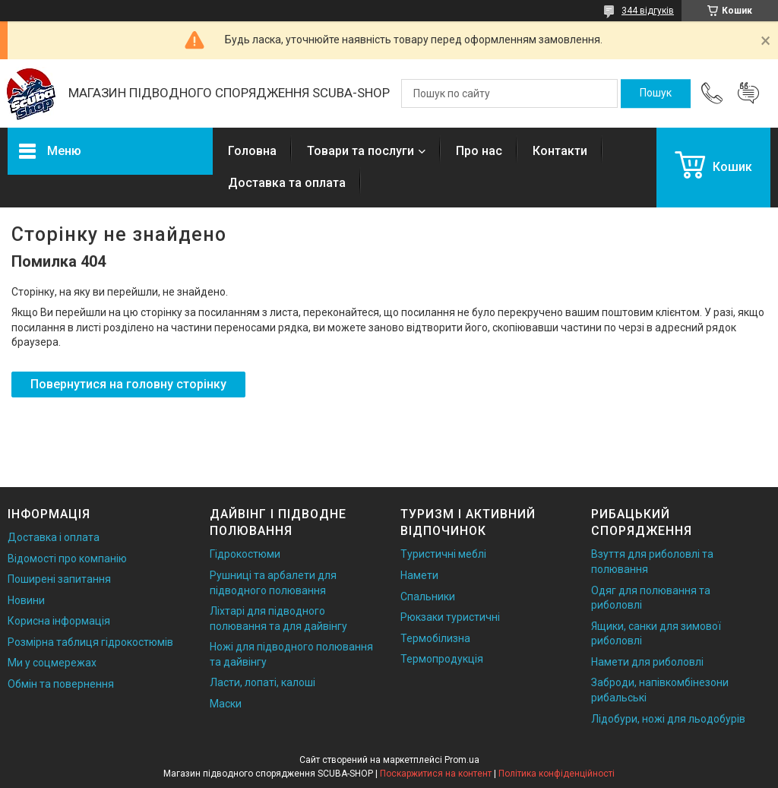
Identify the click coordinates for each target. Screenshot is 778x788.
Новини (26, 600)
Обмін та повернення (61, 684)
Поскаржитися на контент (436, 773)
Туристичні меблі (443, 554)
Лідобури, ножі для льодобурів (668, 719)
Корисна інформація (59, 621)
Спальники (427, 596)
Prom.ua (461, 760)
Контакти (560, 151)
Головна (252, 151)
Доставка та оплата (287, 183)
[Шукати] (656, 93)
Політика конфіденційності (556, 773)
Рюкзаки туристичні (450, 617)
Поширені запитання (59, 579)
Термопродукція (441, 659)
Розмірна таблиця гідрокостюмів (90, 642)
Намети (419, 575)
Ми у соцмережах (52, 663)
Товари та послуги (360, 151)
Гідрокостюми (245, 554)
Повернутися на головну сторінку (128, 384)
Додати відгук (748, 93)
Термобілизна (435, 638)
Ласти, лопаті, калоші (262, 682)
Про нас (479, 151)
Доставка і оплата (54, 537)
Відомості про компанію (67, 558)
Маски (226, 704)
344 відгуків (647, 10)
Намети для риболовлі (647, 662)
